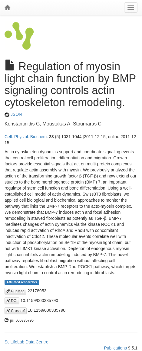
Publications (115, 348)
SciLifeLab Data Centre (26, 342)
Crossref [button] (15, 311)
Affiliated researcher (21, 282)
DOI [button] (12, 301)
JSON (13, 114)
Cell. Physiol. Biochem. (26, 136)
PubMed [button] (15, 291)
